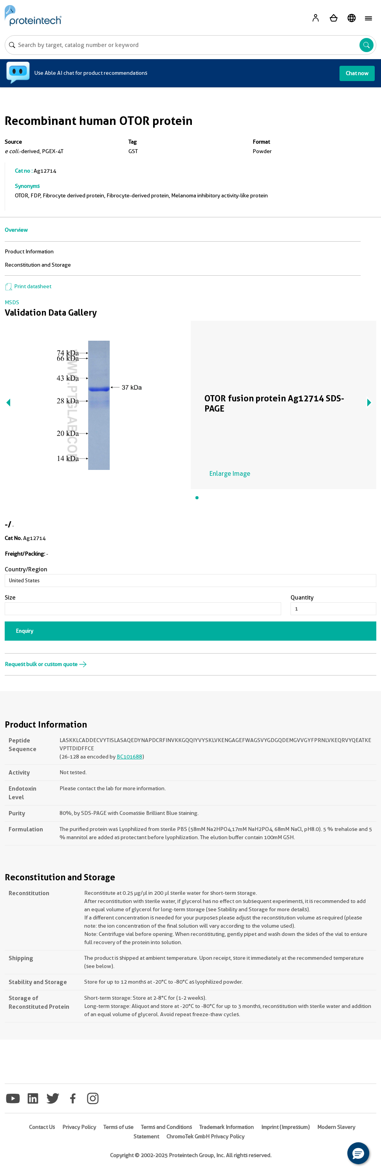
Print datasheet (28, 286)
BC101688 (129, 756)
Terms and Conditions (166, 1127)
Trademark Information (226, 1127)
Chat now (357, 73)
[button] (358, 1153)
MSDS (12, 302)
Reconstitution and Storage (38, 265)
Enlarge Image (229, 473)
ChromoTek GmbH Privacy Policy (205, 1136)
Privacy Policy (79, 1127)
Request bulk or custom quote (46, 664)
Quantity (302, 597)
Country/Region (26, 569)
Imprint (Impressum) (285, 1127)
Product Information (29, 251)
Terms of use (118, 1127)
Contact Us (42, 1127)
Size (10, 597)
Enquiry (24, 631)
